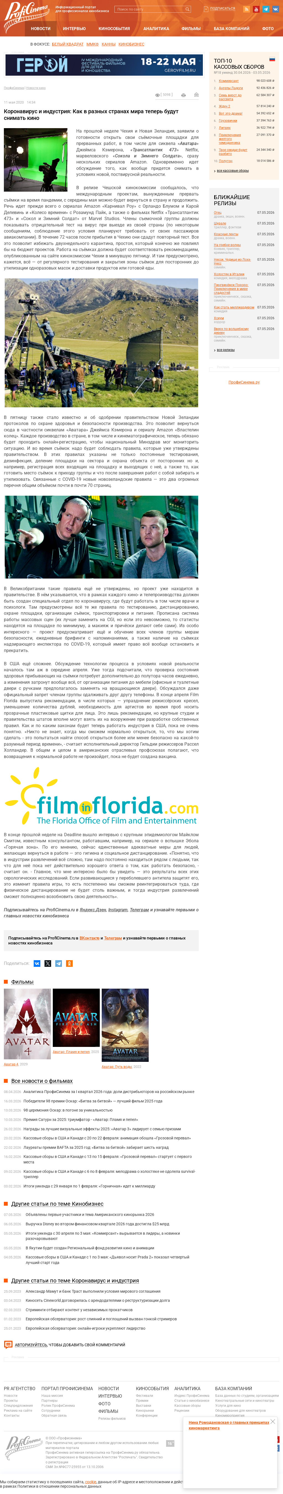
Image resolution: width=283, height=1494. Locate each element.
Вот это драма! (230, 113)
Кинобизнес (131, 44)
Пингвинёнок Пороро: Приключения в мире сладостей (231, 289)
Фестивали (144, 1396)
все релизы (226, 350)
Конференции (147, 1416)
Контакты (11, 1416)
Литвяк (224, 128)
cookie (90, 1482)
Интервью (74, 28)
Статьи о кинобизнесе (191, 1401)
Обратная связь (54, 1416)
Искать (187, 9)
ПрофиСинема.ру (244, 382)
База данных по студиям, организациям (247, 1396)
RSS (246, 9)
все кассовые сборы (233, 171)
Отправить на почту (196, 94)
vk (275, 9)
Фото (268, 28)
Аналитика (156, 28)
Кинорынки (145, 1411)
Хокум (219, 318)
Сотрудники (50, 1411)
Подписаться (222, 8)
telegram (265, 9)
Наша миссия (52, 1396)
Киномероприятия (230, 1416)
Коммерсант (229, 81)
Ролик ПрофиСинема (58, 1406)
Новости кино (36, 88)
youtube (256, 9)
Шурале (220, 223)
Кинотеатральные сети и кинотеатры (244, 1401)
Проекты (11, 1401)
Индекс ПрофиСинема (191, 1396)
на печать (183, 95)
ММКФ (93, 44)
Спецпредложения (18, 1406)
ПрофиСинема (14, 88)
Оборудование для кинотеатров (240, 1411)
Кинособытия (114, 28)
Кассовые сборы (187, 1406)
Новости (41, 28)
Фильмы (191, 28)
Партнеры (49, 1401)
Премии (142, 1401)
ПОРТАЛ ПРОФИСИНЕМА (67, 1388)
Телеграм (113, 938)
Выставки (143, 1406)
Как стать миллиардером (234, 307)
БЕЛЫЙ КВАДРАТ (67, 44)
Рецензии (181, 1411)
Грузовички (228, 121)
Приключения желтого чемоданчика (230, 139)
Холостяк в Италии (229, 274)
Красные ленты (226, 234)
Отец (217, 213)
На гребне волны (227, 245)
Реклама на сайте (18, 1411)
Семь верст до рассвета (230, 97)
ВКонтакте (89, 938)
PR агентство (19, 1388)
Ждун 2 (224, 106)
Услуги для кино (228, 1406)
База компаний (232, 28)
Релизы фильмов (112, 1419)
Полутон (225, 161)
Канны (109, 44)
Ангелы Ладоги (231, 88)
